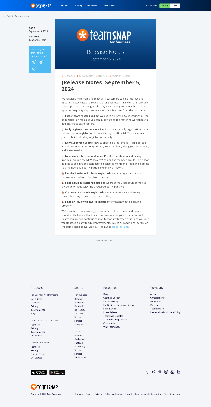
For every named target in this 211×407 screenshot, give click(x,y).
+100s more (80, 357)
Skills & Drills (109, 308)
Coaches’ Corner (111, 297)
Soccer (77, 317)
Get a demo (36, 298)
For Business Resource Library (118, 305)
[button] (34, 61)
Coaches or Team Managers (44, 320)
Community (109, 323)
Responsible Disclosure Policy (165, 312)
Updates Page (120, 226)
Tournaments (38, 309)
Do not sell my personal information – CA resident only (152, 394)
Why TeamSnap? (111, 326)
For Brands (155, 301)
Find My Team (151, 5)
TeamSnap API (157, 308)
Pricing (34, 306)
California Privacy (113, 394)
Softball (78, 320)
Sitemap (79, 394)
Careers (157, 297)
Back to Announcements (17, 16)
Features (35, 302)
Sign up (165, 5)
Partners (154, 305)
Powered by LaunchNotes (105, 240)
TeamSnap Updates (113, 315)
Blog (105, 294)
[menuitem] (64, 5)
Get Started (36, 335)
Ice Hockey (79, 309)
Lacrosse (78, 313)
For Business (80, 294)
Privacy (98, 394)
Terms (89, 394)
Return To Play (110, 301)
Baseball (78, 298)
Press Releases (110, 312)
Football (78, 306)
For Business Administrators (44, 294)
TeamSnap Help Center (115, 319)
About (153, 294)
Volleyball (79, 324)
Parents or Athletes (40, 342)
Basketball (79, 302)
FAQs (33, 313)
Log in (175, 5)
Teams (77, 331)
